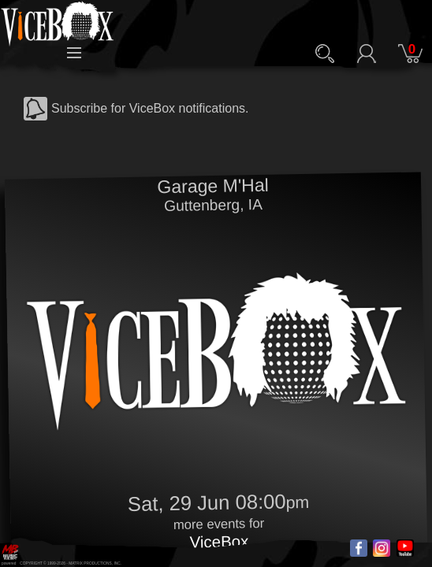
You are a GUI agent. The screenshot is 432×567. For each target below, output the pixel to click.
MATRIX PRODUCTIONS (90, 563)
